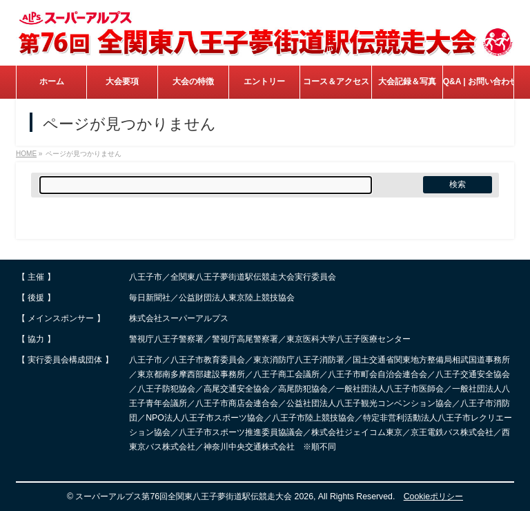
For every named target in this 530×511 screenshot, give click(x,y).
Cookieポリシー (433, 496)
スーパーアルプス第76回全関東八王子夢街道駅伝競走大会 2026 (194, 496)
